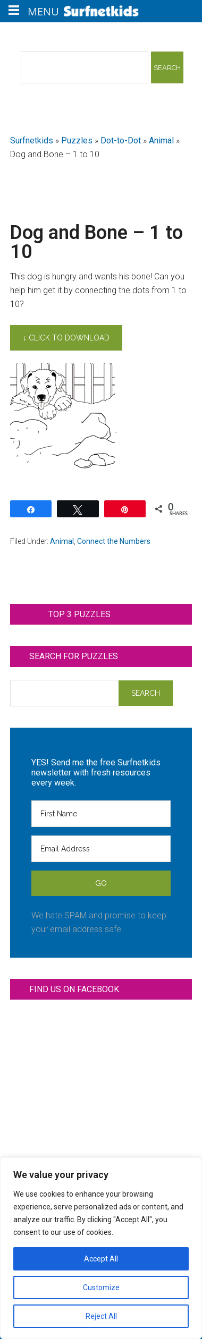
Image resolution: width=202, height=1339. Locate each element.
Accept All (101, 1259)
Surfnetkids (31, 140)
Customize (101, 1287)
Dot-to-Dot (120, 140)
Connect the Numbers (113, 541)
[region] (101, 1248)
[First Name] (101, 813)
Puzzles (76, 140)
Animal (161, 140)
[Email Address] (101, 848)
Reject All (101, 1316)
